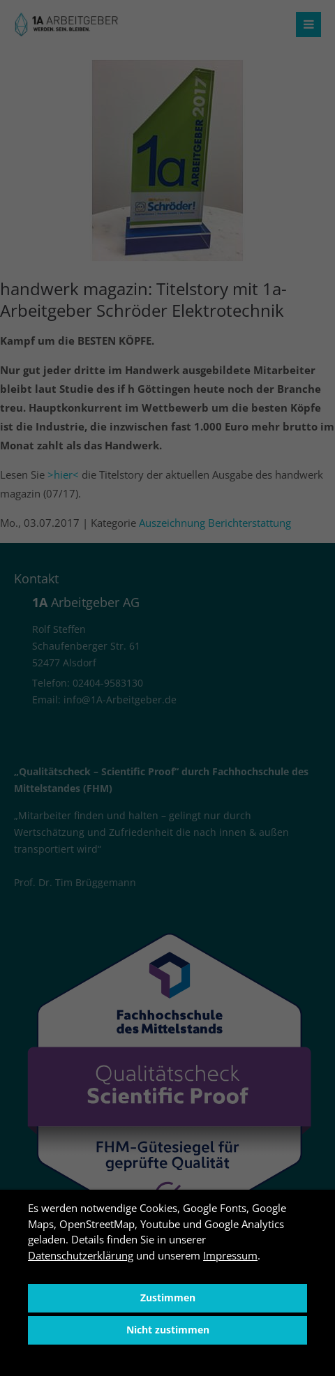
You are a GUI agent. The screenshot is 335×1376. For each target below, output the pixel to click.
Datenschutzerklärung (80, 1255)
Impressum (230, 1255)
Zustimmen (167, 1298)
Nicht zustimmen (167, 1330)
